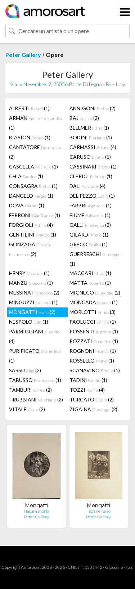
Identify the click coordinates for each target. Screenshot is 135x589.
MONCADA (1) (93, 302)
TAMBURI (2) (30, 390)
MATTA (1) (90, 283)
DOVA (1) (26, 205)
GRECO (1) (88, 244)
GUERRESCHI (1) (95, 259)
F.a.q (130, 567)
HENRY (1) (29, 273)
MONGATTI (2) (32, 312)
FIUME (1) (90, 215)
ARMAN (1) (36, 123)
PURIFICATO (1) (35, 356)
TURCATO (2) (91, 399)
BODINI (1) (90, 137)
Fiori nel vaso (98, 511)
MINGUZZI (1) (33, 302)
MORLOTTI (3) (92, 312)
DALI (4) (87, 186)
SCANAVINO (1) (94, 370)
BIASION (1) (29, 137)
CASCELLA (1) (33, 166)
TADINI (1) (88, 380)
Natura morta (36, 511)
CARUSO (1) (90, 157)
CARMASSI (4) (92, 147)
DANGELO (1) (31, 196)
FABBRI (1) (90, 205)
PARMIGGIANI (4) (34, 336)
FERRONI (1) (34, 215)
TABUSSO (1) (35, 380)
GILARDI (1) (88, 234)
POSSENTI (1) (93, 331)
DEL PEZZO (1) (92, 196)
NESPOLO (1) (28, 322)
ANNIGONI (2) (92, 108)
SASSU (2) (25, 370)
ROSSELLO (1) (91, 361)
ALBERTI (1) (29, 108)
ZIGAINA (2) (93, 409)
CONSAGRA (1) (33, 186)
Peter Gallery (23, 54)
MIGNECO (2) (94, 292)
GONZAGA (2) (29, 249)
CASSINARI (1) (93, 166)
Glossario (114, 567)
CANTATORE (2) (35, 152)
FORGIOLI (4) (31, 225)
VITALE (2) (27, 409)
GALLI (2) (90, 225)
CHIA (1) (26, 176)
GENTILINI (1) (32, 234)
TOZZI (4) (87, 390)
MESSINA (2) (34, 292)
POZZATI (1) (93, 341)
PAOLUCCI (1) (92, 322)
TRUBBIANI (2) (36, 399)
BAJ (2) (84, 118)
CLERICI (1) (90, 176)
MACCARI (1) (90, 273)
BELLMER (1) (89, 128)
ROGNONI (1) (92, 351)
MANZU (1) (31, 283)
